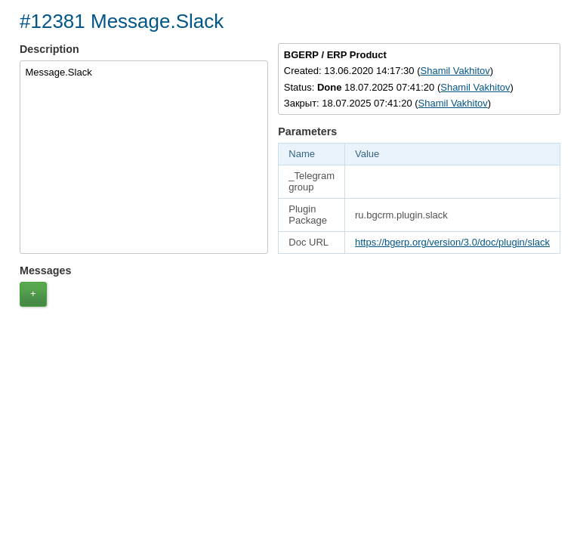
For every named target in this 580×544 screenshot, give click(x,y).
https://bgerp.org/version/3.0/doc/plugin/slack (452, 242)
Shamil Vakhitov (455, 70)
